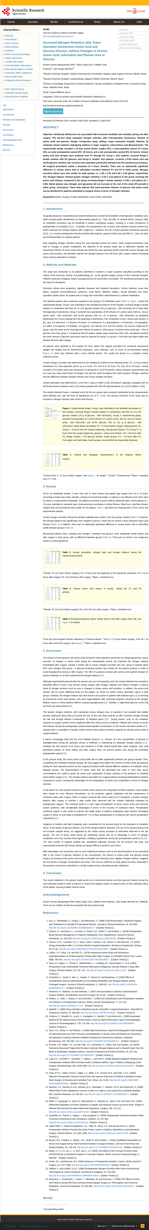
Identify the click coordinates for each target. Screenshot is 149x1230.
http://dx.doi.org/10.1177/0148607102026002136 (99, 1147)
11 (78, 383)
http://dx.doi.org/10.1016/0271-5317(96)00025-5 (106, 1094)
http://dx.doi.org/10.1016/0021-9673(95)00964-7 (113, 1023)
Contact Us (87, 1220)
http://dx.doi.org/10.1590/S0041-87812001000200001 (83, 949)
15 (106, 719)
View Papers (10, 39)
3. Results (49, 486)
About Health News (13, 76)
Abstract (123, 29)
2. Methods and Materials (60, 264)
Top (4, 105)
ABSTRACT (51, 127)
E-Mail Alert (10, 1226)
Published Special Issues (15, 93)
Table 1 (124, 301)
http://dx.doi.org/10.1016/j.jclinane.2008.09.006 (94, 938)
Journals (33, 21)
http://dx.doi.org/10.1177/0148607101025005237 (71, 1055)
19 (65, 777)
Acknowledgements (56, 894)
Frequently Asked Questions (17, 80)
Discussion (8, 130)
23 (145, 838)
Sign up (101, 1226)
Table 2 (134, 517)
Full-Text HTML (126, 37)
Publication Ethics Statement (17, 73)
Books (54, 21)
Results (6, 124)
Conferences (75, 21)
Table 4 (107, 537)
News (97, 21)
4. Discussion (52, 650)
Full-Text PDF (126, 33)
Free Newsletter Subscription (17, 65)
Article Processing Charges (16, 54)
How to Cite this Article (130, 48)
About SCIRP (68, 1220)
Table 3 (68, 528)
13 (137, 695)
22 (141, 838)
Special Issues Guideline (15, 96)
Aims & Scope (10, 43)
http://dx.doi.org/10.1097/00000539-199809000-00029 (74, 1175)
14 (70, 706)
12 (102, 675)
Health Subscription (13, 62)
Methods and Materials (14, 119)
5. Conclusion (52, 873)
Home (11, 21)
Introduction (8, 114)
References (50, 912)
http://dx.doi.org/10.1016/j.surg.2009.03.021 (69, 1112)
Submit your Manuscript (123, 1226)
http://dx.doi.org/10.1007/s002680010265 (91, 1165)
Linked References (128, 44)
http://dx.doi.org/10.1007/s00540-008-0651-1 (114, 1186)
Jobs (139, 21)
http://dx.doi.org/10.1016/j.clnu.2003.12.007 (106, 970)
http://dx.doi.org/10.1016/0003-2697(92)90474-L (97, 1041)
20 (116, 797)
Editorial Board (11, 47)
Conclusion (8, 135)
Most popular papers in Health (18, 69)
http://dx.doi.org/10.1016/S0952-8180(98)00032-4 (72, 928)
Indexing (8, 36)
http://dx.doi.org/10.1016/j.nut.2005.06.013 (68, 1122)
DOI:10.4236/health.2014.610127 (58, 36)
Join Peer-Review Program (33, 1226)
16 (145, 726)
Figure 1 (134, 301)
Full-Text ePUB (126, 40)
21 (56, 818)
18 (64, 753)
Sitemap (78, 1220)
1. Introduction (53, 208)
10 (85, 370)
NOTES (48, 1198)
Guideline (8, 50)
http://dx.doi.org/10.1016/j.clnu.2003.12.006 (108, 1133)
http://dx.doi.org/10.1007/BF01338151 (98, 1012)
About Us (118, 21)
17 (145, 743)
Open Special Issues (13, 89)
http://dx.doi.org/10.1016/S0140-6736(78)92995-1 (86, 959)
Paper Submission (12, 58)
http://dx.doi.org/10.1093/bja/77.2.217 (66, 1005)
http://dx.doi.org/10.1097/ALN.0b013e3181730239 (111, 1066)
